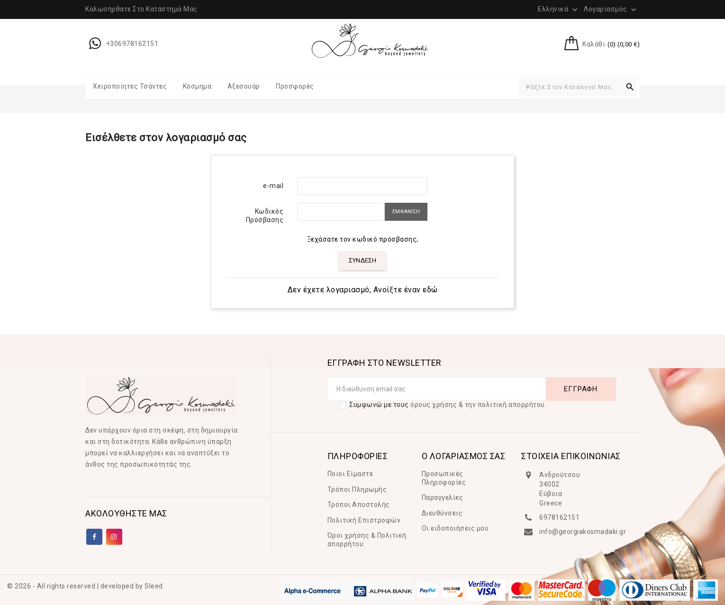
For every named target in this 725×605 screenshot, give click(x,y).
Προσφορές (295, 86)
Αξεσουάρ (243, 86)
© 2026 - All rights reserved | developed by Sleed (85, 586)
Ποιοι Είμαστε (350, 474)
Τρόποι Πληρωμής (357, 489)
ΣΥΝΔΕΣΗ (362, 260)
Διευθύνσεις (442, 513)
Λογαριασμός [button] (611, 9)
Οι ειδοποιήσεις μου (455, 528)
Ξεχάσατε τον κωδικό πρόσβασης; (362, 239)
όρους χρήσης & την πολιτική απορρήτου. (478, 404)
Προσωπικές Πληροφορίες (444, 478)
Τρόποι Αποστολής (358, 504)
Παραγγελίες (442, 497)
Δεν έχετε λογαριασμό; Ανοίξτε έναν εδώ (363, 289)
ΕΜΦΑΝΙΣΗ (406, 211)
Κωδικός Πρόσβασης (265, 216)
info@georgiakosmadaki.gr (582, 531)
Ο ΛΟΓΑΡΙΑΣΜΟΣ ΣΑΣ (464, 456)
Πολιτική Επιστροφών (364, 520)
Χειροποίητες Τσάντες (130, 86)
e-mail (273, 186)
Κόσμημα (197, 86)
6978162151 (559, 517)
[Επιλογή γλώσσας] (559, 9)
